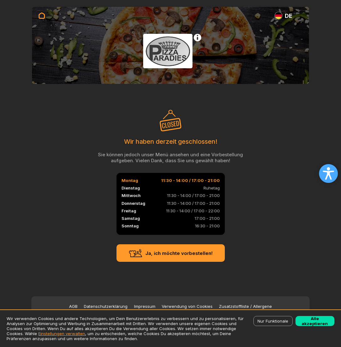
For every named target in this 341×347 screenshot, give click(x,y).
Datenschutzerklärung (105, 306)
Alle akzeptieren (315, 321)
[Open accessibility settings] (328, 173)
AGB (73, 306)
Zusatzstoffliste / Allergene (245, 306)
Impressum (144, 306)
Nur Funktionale (272, 321)
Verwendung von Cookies (187, 306)
